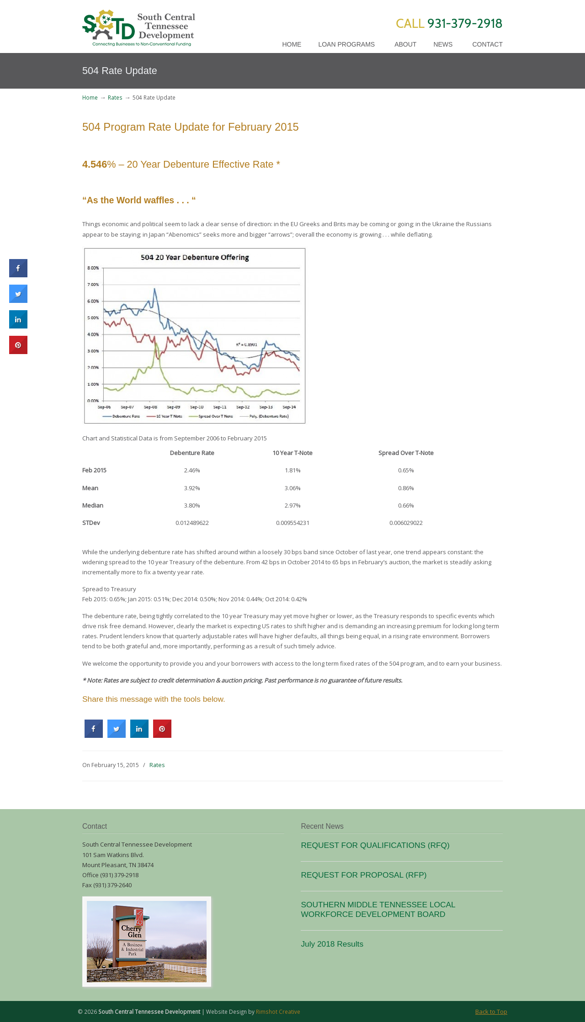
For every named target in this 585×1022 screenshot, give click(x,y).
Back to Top (491, 1011)
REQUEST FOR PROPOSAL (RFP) (363, 874)
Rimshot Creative (278, 1011)
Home (90, 97)
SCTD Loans (138, 24)
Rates (115, 97)
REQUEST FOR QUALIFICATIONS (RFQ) (375, 845)
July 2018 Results (332, 943)
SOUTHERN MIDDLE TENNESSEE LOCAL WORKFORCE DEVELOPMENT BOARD (378, 909)
